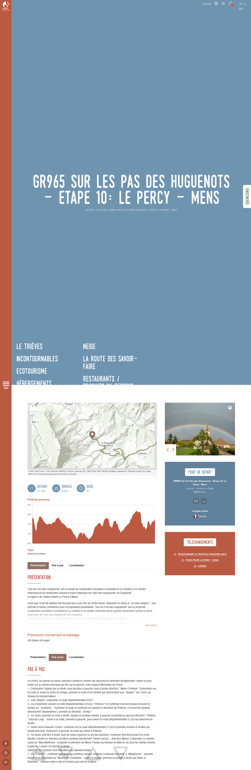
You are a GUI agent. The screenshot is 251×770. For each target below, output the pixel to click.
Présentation (38, 657)
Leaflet (31, 471)
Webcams (205, 7)
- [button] (32, 412)
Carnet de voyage (219, 7)
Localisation (76, 565)
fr (229, 7)
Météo (212, 7)
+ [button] (32, 407)
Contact (195, 7)
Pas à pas (58, 565)
